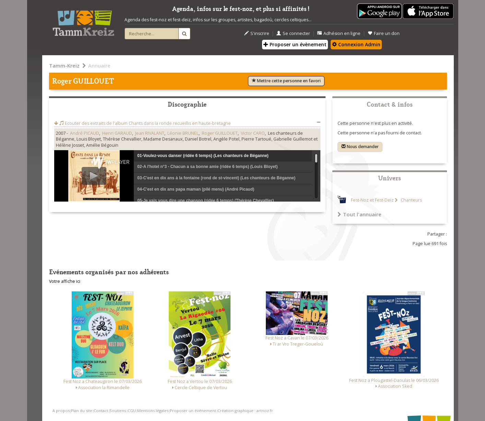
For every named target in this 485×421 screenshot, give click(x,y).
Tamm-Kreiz (64, 65)
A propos (61, 410)
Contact (101, 410)
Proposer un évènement (295, 44)
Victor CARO (253, 133)
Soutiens (117, 410)
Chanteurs (411, 200)
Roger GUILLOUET (220, 133)
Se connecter (293, 33)
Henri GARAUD (117, 133)
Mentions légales (152, 410)
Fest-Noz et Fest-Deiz (372, 200)
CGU (132, 410)
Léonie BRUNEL (183, 133)
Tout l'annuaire (359, 214)
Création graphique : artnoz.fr (245, 410)
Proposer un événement (193, 410)
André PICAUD (84, 133)
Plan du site (81, 410)
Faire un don (384, 33)
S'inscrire (256, 33)
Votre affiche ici (64, 281)
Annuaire (99, 65)
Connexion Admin (356, 44)
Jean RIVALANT (149, 133)
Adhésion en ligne (338, 33)
